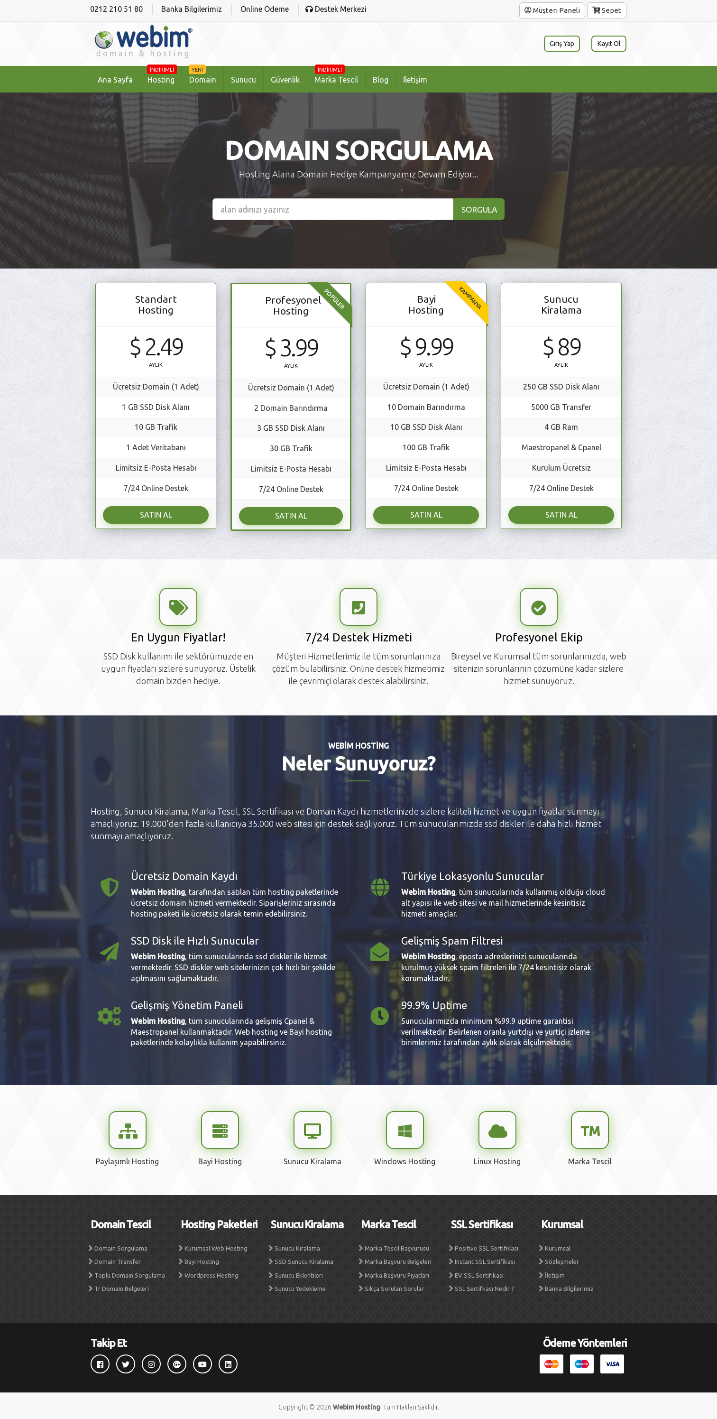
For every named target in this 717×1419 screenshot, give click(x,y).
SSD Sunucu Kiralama (304, 1259)
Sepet (606, 10)
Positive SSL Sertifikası (486, 1246)
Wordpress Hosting (211, 1273)
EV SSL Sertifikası (479, 1273)
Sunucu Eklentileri (299, 1273)
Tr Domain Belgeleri (121, 1286)
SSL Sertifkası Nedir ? (484, 1286)
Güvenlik (285, 79)
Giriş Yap (556, 43)
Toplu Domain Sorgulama (129, 1273)
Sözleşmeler (562, 1259)
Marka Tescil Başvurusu (397, 1246)
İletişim (415, 79)
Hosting (162, 75)
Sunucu (243, 79)
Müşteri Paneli (552, 10)
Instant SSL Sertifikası (485, 1259)
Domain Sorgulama (120, 1246)
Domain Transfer (117, 1259)
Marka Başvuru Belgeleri (398, 1259)
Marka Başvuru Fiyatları (397, 1273)
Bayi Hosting (201, 1259)
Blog (380, 79)
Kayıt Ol (607, 43)
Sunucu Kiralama (297, 1246)
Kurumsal (557, 1246)
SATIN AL (156, 514)
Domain (202, 75)
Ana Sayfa (115, 79)
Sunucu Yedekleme (300, 1286)
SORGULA (477, 209)
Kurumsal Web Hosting (216, 1246)
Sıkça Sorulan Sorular (394, 1286)
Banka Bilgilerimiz (569, 1286)
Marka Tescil (336, 75)
